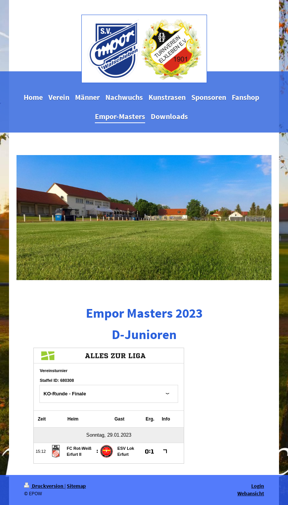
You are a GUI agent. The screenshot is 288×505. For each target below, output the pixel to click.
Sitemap (76, 485)
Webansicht (250, 493)
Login (257, 485)
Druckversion (44, 485)
